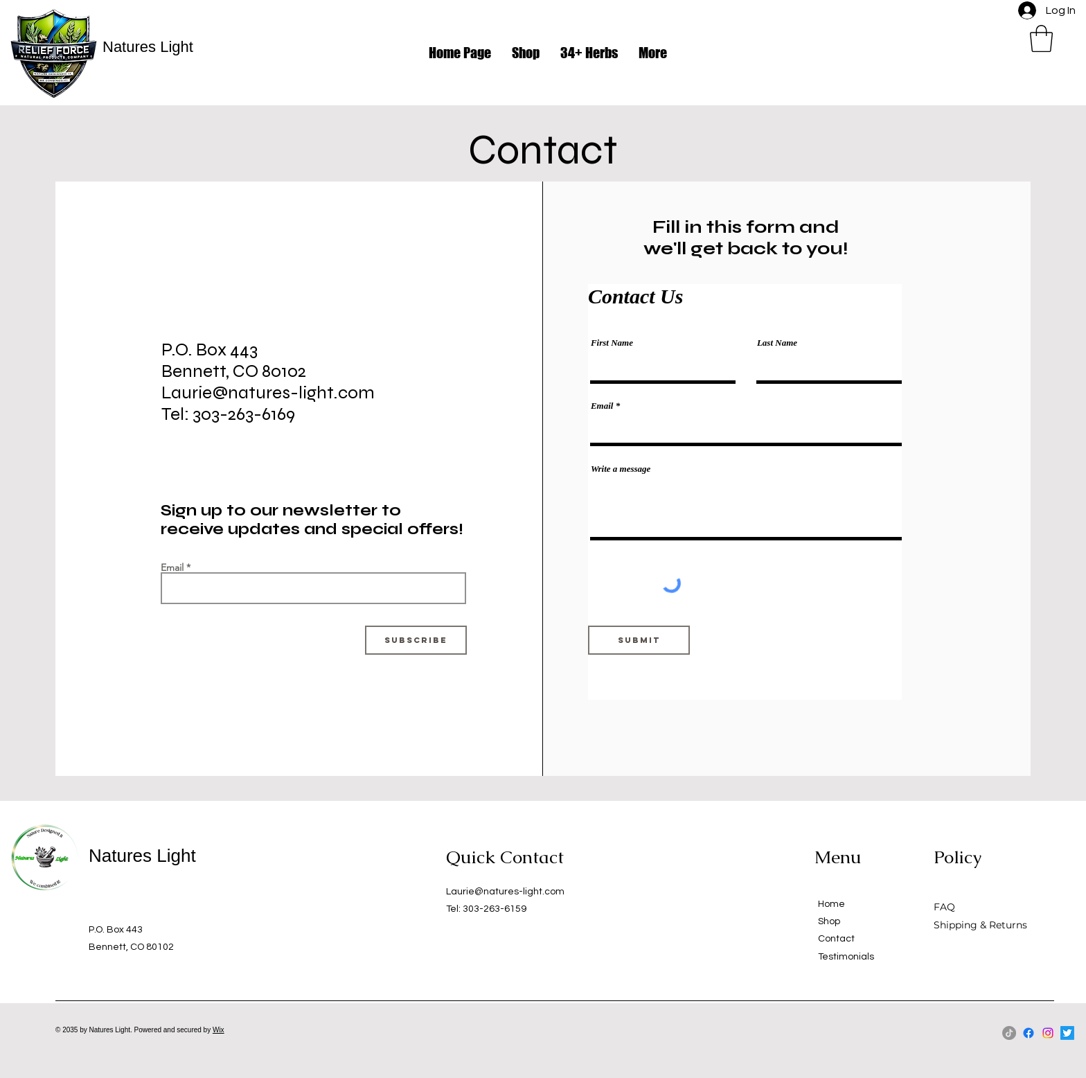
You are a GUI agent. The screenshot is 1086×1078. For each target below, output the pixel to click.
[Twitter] (1067, 1033)
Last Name (777, 342)
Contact (836, 939)
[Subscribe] (416, 640)
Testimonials (846, 957)
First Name (612, 342)
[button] (1041, 38)
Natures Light (148, 46)
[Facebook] (1028, 1033)
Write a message (620, 468)
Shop (829, 921)
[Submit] (639, 640)
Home (831, 904)
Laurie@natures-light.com (505, 891)
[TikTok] (1009, 1033)
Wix (218, 1030)
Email (172, 567)
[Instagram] (1048, 1033)
